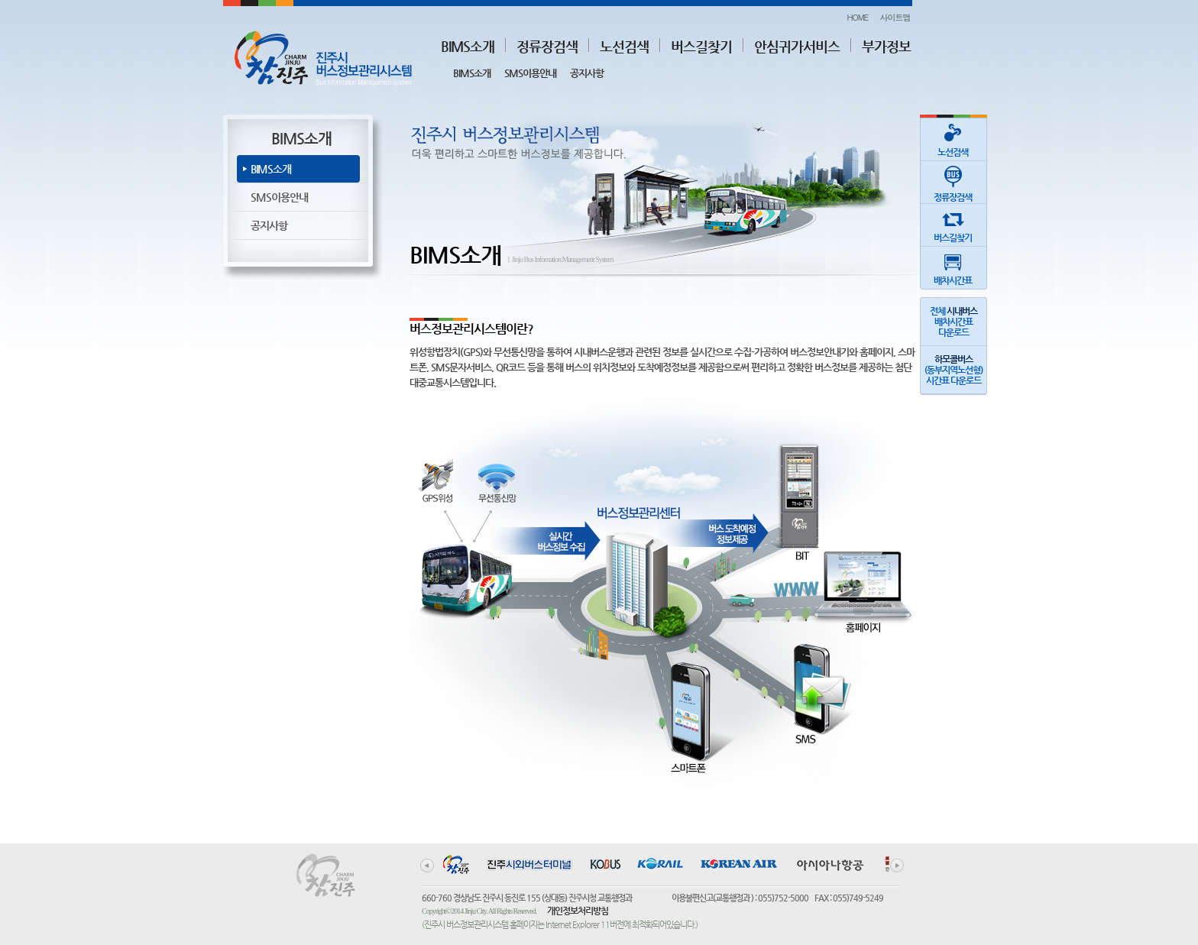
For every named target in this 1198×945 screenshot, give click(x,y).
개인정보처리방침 (577, 910)
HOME (857, 17)
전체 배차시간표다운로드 (953, 322)
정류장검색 (547, 46)
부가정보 (886, 46)
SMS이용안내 (530, 73)
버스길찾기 (701, 46)
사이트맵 (895, 17)
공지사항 (587, 73)
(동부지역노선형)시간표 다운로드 (953, 370)
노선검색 (624, 46)
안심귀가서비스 (797, 46)
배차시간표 (953, 266)
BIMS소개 (467, 46)
